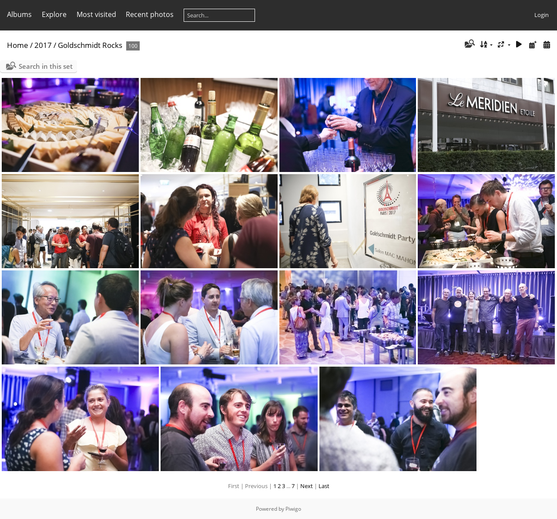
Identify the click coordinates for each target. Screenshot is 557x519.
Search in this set (46, 66)
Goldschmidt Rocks (90, 45)
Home (17, 45)
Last (324, 486)
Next (306, 486)
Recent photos (150, 14)
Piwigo (293, 508)
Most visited (96, 14)
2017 (43, 45)
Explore (54, 14)
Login (541, 15)
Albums (19, 14)
